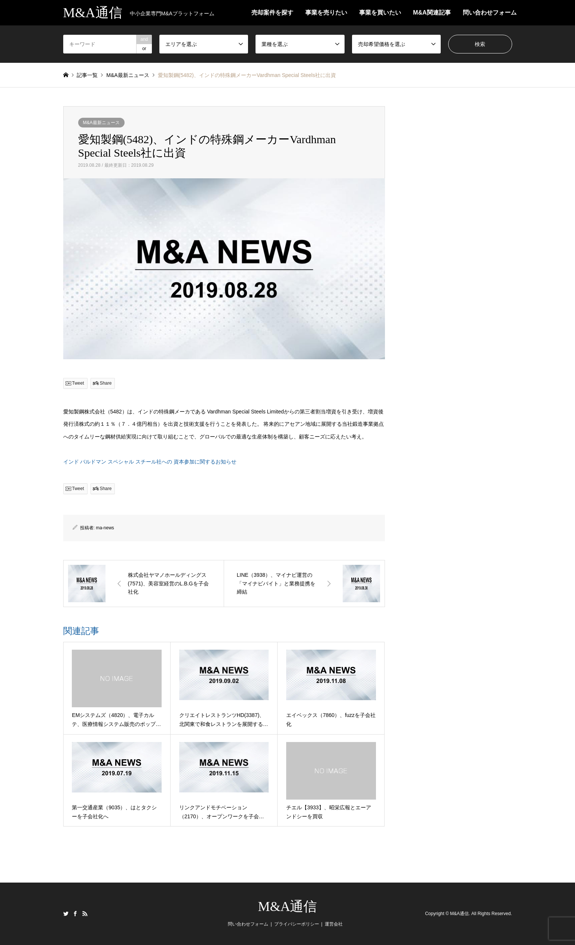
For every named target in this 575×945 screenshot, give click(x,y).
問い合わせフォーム (490, 12)
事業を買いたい (380, 12)
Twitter (65, 913)
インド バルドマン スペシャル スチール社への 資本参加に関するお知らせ (150, 462)
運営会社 (334, 924)
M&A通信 (287, 906)
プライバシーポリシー (296, 924)
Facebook (75, 913)
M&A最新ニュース (101, 122)
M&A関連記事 (431, 12)
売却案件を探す (272, 12)
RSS (85, 913)
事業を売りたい (326, 12)
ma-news (105, 527)
